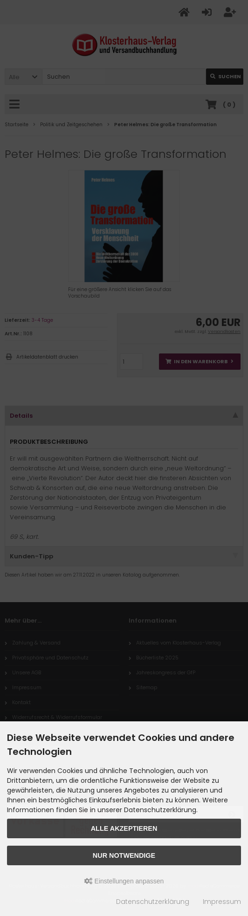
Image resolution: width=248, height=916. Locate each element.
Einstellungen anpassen (124, 881)
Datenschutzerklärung (152, 901)
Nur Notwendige (124, 855)
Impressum (222, 901)
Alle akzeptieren (124, 828)
